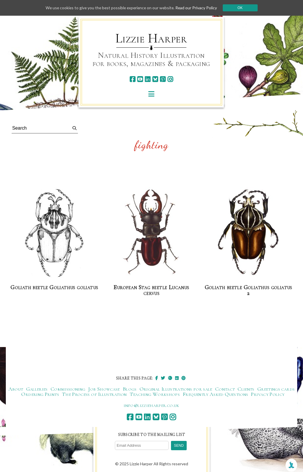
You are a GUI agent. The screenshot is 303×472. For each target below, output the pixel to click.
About (15, 389)
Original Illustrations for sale (176, 389)
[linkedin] (147, 79)
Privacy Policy (267, 394)
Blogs (130, 389)
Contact (225, 389)
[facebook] (132, 79)
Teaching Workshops (155, 394)
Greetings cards (276, 389)
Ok (242, 8)
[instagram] (170, 79)
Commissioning (68, 389)
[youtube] (140, 79)
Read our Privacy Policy (198, 7)
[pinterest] (162, 79)
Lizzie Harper (151, 38)
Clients (246, 389)
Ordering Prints (40, 394)
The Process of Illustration (94, 394)
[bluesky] (155, 79)
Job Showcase (104, 389)
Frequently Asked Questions (215, 394)
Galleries (37, 389)
